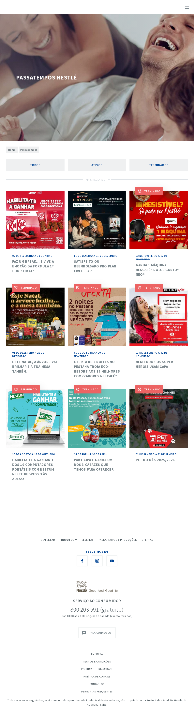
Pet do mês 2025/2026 (155, 460)
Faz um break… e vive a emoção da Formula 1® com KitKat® (33, 266)
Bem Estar (48, 540)
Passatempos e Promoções (117, 540)
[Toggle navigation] (187, 7)
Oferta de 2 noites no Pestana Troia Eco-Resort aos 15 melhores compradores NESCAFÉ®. (97, 369)
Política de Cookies (97, 676)
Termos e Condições (97, 661)
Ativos (96, 165)
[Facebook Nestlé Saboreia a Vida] (82, 560)
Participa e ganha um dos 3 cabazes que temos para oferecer (94, 465)
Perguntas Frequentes (97, 691)
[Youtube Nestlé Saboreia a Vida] (111, 560)
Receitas (88, 540)
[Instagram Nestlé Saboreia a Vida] (97, 560)
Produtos (67, 540)
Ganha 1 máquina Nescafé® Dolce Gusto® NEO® (157, 270)
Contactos (97, 684)
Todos (35, 165)
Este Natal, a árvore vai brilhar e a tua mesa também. (34, 367)
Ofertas (147, 540)
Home (12, 149)
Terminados (159, 165)
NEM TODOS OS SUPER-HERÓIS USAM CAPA (155, 364)
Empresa (97, 654)
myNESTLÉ (153, 9)
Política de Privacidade (97, 669)
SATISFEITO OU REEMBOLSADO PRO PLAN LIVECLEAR (95, 266)
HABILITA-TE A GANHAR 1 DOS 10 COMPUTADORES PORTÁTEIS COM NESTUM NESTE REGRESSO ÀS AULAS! (33, 469)
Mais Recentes (95, 179)
